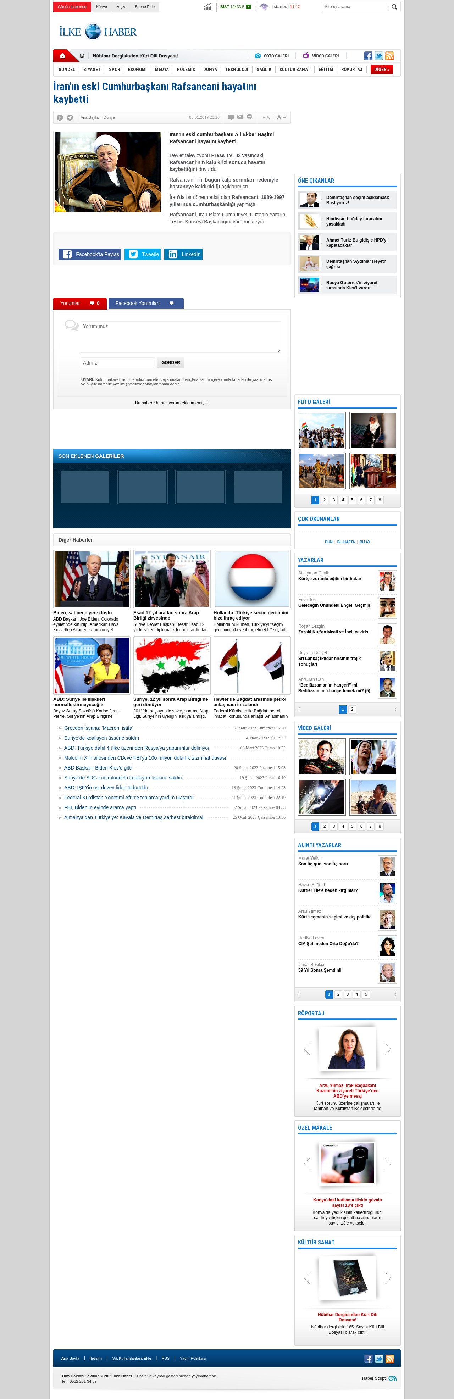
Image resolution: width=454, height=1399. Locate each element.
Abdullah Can (337, 685)
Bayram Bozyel (337, 658)
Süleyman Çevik (337, 576)
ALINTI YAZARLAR (319, 845)
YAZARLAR (310, 560)
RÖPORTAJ (311, 1013)
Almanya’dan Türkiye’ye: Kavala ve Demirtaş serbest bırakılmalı (134, 817)
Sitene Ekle (145, 7)
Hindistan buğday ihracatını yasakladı (354, 221)
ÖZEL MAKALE (315, 1128)
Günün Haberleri (72, 7)
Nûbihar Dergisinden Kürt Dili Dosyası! (135, 56)
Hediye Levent (337, 941)
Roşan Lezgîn (337, 629)
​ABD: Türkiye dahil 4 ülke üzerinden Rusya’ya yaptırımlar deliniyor (137, 748)
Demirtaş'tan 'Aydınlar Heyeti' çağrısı (356, 264)
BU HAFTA (346, 542)
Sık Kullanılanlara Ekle (131, 1358)
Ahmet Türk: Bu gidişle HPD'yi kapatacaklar (357, 243)
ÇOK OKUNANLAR (319, 519)
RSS (165, 1358)
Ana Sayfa (70, 1358)
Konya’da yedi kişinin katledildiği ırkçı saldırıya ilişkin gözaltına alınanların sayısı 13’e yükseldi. (348, 1212)
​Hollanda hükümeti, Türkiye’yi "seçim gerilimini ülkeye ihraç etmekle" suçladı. (252, 621)
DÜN (329, 542)
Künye (101, 7)
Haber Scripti (374, 1378)
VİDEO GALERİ (314, 728)
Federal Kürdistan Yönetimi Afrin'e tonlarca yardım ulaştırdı (129, 797)
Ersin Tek (337, 602)
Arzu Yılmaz (337, 914)
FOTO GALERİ (314, 402)
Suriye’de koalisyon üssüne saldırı (101, 738)
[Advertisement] (430, 124)
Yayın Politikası (193, 1358)
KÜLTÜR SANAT (316, 1242)
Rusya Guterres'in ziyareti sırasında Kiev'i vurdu (352, 285)
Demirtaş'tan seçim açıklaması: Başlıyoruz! (357, 200)
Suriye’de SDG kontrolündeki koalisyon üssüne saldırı (123, 778)
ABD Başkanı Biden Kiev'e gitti (98, 768)
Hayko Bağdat (337, 887)
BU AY (365, 542)
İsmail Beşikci (337, 967)
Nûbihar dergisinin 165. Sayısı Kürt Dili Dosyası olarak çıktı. (348, 1323)
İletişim (96, 1358)
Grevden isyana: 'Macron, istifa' (98, 728)
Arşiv (121, 7)
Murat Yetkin (337, 861)
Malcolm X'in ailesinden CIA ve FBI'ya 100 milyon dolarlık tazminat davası (145, 758)
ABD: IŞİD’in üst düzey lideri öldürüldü (106, 787)
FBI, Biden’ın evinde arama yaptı (100, 807)
